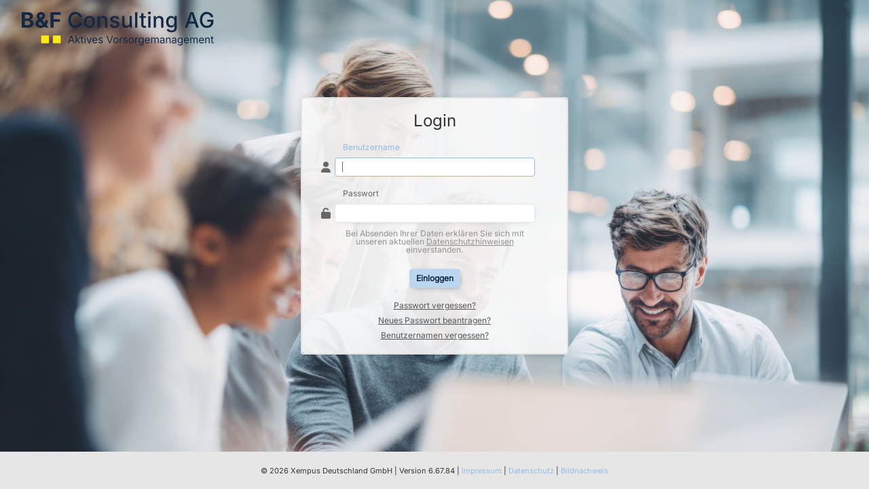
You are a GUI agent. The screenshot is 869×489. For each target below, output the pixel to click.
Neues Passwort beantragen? (434, 320)
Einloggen (435, 278)
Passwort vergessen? (435, 306)
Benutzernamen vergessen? (435, 335)
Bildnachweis (584, 470)
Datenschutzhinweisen (470, 241)
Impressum (482, 470)
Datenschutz (531, 470)
